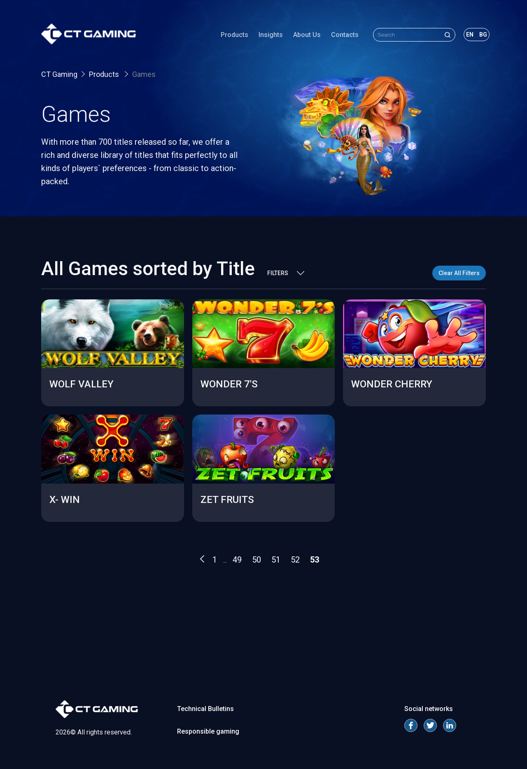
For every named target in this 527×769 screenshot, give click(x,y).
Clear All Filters (459, 273)
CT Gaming (59, 74)
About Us (307, 35)
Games (144, 74)
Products (234, 35)
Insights (271, 35)
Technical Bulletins (205, 709)
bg (483, 34)
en (469, 34)
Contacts (345, 35)
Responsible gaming (208, 731)
